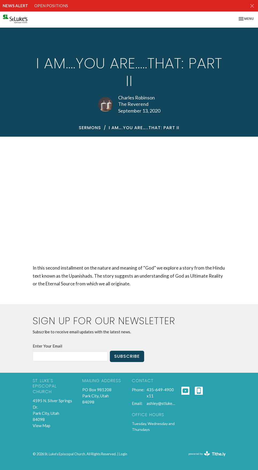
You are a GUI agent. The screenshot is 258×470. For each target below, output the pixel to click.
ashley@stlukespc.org (161, 403)
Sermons (90, 128)
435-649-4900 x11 (160, 392)
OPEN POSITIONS (51, 5)
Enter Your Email (47, 346)
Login (123, 454)
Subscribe (127, 356)
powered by (207, 454)
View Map (41, 425)
